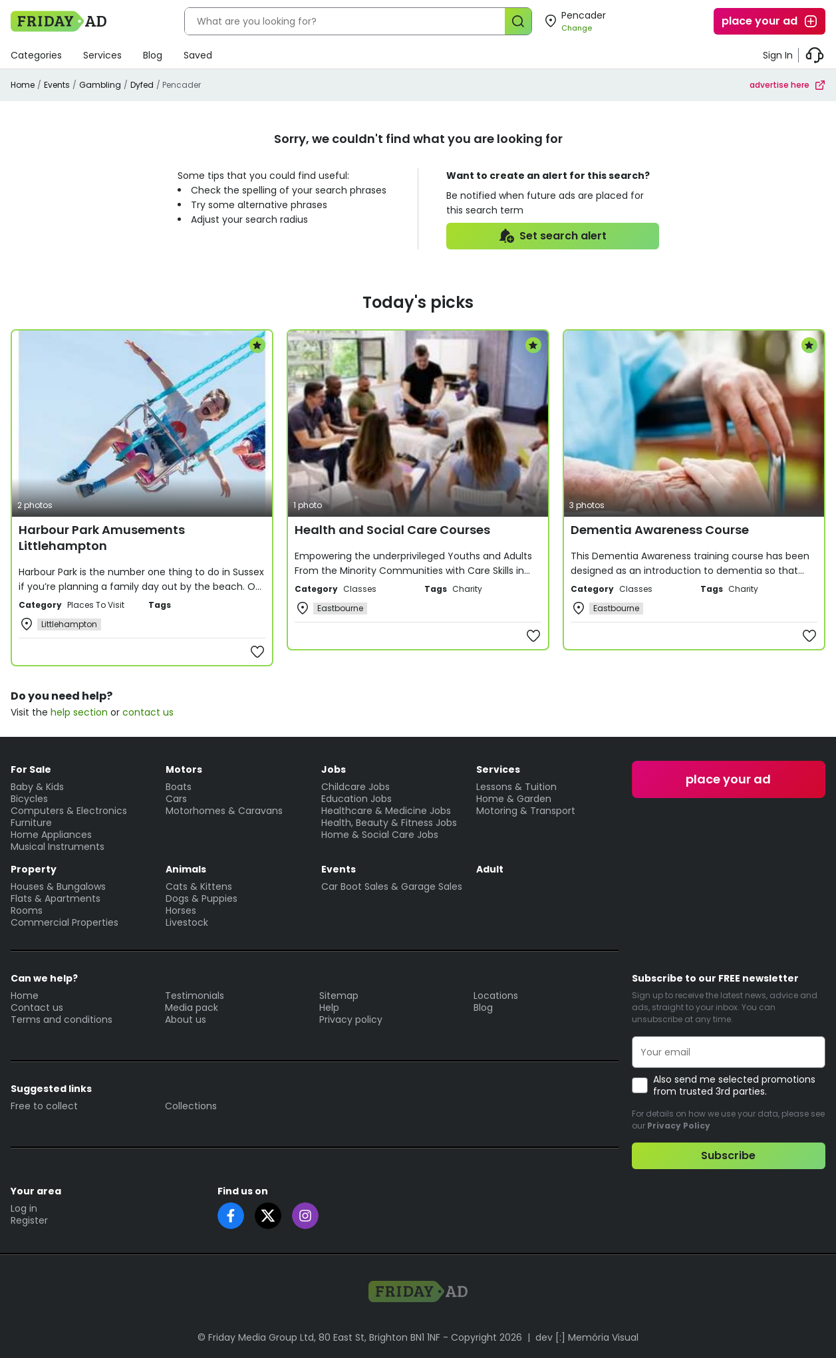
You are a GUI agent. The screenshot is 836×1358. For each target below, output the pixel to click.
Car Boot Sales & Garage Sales (391, 886)
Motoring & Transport (525, 811)
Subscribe (728, 1155)
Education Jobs (356, 799)
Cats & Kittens (199, 886)
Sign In (778, 55)
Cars (176, 799)
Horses (181, 910)
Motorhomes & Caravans (224, 811)
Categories (36, 55)
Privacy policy (350, 1019)
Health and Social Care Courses (392, 529)
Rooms (27, 910)
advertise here (787, 84)
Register (29, 1220)
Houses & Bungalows (58, 886)
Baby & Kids (37, 787)
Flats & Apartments (55, 898)
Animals (186, 869)
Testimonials (194, 995)
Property (34, 869)
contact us (148, 712)
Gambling (100, 84)
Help (329, 1007)
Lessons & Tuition (516, 787)
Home (23, 84)
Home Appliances (51, 835)
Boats (179, 787)
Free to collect (44, 1106)
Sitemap (338, 995)
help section (79, 712)
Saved (198, 55)
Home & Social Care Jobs (379, 835)
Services (102, 55)
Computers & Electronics (69, 811)
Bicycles (29, 799)
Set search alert (552, 236)
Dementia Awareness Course (660, 529)
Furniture (31, 823)
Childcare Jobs (355, 787)
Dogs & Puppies (201, 898)
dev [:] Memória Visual (586, 1337)
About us (185, 1019)
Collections (191, 1106)
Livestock (187, 922)
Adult (489, 869)
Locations (496, 995)
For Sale (31, 769)
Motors (184, 769)
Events (57, 84)
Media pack (191, 1007)
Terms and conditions (61, 1019)
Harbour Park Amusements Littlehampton (102, 537)
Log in (24, 1208)
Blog (152, 55)
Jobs (333, 769)
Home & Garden (513, 799)
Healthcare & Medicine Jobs (386, 811)
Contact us (37, 1007)
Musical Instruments (57, 847)
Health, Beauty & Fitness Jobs (389, 823)
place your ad (770, 21)
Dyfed (142, 84)
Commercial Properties (64, 922)
